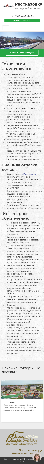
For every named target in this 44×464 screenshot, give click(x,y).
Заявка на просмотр (22, 20)
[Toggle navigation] (5, 27)
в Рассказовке (29, 174)
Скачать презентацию (22, 53)
